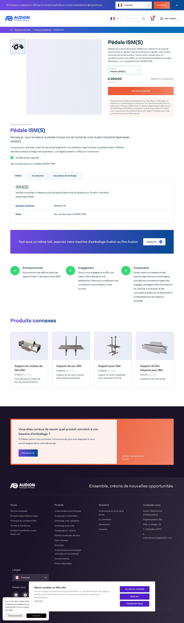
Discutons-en (28, 453)
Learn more (38, 601)
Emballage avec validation (67, 520)
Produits (59, 505)
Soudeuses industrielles (66, 516)
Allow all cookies (134, 589)
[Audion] (17, 18)
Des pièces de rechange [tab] (65, 175)
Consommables (62, 558)
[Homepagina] (11, 30)
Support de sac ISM (68, 366)
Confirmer (162, 5)
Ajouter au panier (140, 90)
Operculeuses (61, 540)
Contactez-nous (151, 505)
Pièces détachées (63, 563)
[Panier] (152, 18)
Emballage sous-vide (64, 525)
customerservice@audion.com (157, 537)
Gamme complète (18, 511)
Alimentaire (104, 524)
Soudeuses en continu (65, 530)
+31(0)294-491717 (153, 529)
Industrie (103, 529)
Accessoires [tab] (37, 175)
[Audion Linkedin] (16, 595)
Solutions (104, 505)
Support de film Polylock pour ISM (151, 368)
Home (13, 505)
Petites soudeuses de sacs (67, 535)
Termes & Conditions (20, 525)
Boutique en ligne (23, 30)
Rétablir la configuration (162, 78)
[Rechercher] (143, 18)
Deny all (134, 596)
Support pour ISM (109, 366)
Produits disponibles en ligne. (24, 516)
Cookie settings (134, 604)
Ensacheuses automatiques (68, 511)
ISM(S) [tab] (18, 175)
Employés (59, 545)
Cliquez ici (154, 241)
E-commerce (105, 519)
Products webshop (42, 30)
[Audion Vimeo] (25, 595)
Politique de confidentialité (23, 520)
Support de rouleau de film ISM (29, 368)
